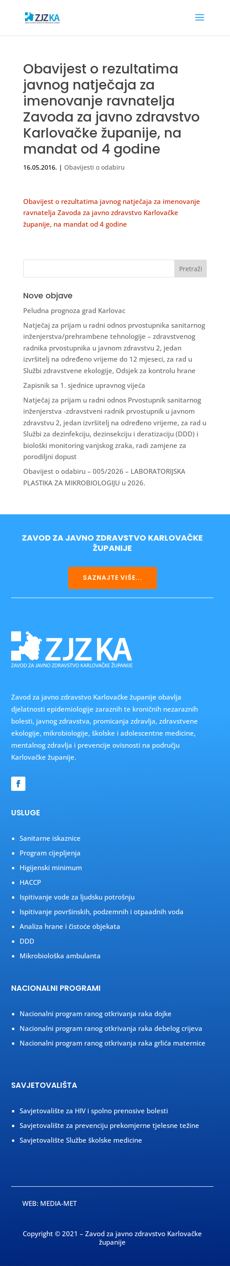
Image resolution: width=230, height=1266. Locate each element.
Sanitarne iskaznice (50, 838)
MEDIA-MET (58, 1203)
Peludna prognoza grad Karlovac (74, 310)
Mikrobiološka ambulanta (60, 955)
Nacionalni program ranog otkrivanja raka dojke (96, 1013)
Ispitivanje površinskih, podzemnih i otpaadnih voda (102, 911)
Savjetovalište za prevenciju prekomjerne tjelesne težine (109, 1125)
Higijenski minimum (51, 867)
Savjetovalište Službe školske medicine (81, 1140)
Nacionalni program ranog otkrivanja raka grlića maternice (112, 1042)
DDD (27, 940)
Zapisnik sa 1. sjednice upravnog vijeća (84, 385)
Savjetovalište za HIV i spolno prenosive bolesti (94, 1110)
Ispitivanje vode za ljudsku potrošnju (77, 896)
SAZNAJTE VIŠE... (112, 577)
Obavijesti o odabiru (94, 167)
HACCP (30, 882)
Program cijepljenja (50, 852)
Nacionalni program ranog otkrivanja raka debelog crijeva (111, 1028)
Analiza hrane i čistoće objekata (70, 926)
